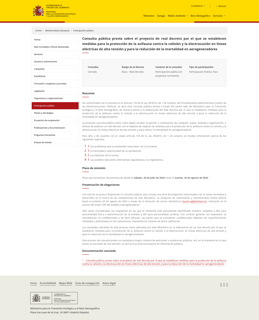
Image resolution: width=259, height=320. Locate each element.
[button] (187, 15)
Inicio (33, 283)
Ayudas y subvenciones (45, 61)
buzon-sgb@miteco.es (194, 201)
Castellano (197, 5)
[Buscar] (220, 6)
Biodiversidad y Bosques (57, 30)
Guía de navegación (87, 283)
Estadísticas (39, 76)
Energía (161, 15)
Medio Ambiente (177, 15)
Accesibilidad (48, 283)
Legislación (39, 90)
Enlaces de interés (43, 142)
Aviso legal (109, 283)
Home (39, 30)
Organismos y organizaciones (48, 98)
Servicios (218, 15)
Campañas (39, 68)
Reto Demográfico (200, 15)
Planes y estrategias (43, 112)
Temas (37, 39)
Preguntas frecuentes (44, 134)
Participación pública (83, 30)
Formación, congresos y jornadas (50, 83)
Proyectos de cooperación (47, 120)
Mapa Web (65, 283)
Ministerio (148, 15)
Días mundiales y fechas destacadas (51, 46)
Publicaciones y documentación (49, 127)
